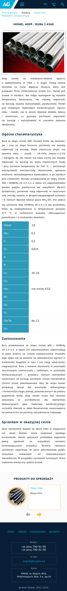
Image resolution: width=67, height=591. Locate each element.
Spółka (22, 531)
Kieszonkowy (37, 531)
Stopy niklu (36, 488)
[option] (33, 497)
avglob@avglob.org (34, 561)
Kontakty (54, 531)
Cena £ (11, 531)
